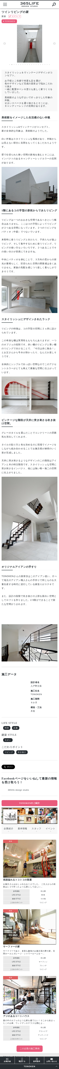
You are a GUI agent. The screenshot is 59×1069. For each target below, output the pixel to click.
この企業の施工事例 (29, 1048)
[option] (29, 44)
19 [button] (49, 64)
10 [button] (29, 64)
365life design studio (18, 790)
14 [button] (38, 64)
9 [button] (27, 64)
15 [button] (40, 64)
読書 (16, 728)
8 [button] (25, 64)
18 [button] (47, 64)
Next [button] (54, 43)
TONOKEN (10, 21)
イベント (50, 828)
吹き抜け (22, 752)
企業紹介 (8, 828)
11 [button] (32, 64)
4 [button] (16, 64)
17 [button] (45, 64)
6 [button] (21, 64)
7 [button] (23, 64)
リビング (9, 752)
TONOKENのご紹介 (29, 803)
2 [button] (12, 64)
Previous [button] (4, 43)
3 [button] (14, 64)
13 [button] (36, 64)
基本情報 (22, 828)
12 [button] (34, 64)
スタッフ (36, 828)
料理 (7, 728)
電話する (22, 1060)
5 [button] (18, 64)
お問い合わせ (51, 1060)
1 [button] (10, 64)
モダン (8, 740)
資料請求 (36, 1060)
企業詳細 (7, 1060)
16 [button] (43, 64)
